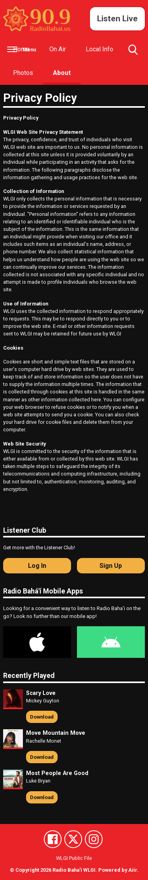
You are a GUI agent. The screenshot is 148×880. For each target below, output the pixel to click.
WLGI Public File (74, 858)
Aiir (132, 870)
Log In (37, 565)
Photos (23, 73)
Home (21, 49)
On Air (57, 49)
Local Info (99, 49)
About (62, 73)
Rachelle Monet (43, 741)
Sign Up (110, 565)
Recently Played (28, 676)
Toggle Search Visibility (133, 53)
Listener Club (24, 530)
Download (42, 717)
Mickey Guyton (42, 701)
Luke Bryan (38, 781)
